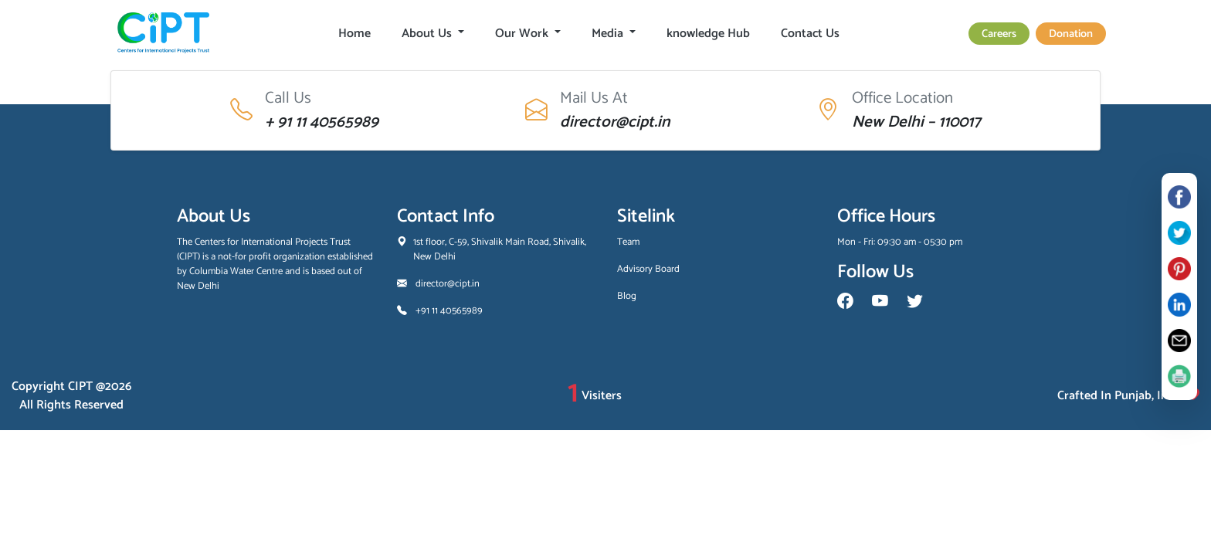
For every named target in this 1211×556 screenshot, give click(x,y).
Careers (999, 34)
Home (354, 33)
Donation (1071, 34)
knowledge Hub (708, 33)
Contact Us (810, 33)
